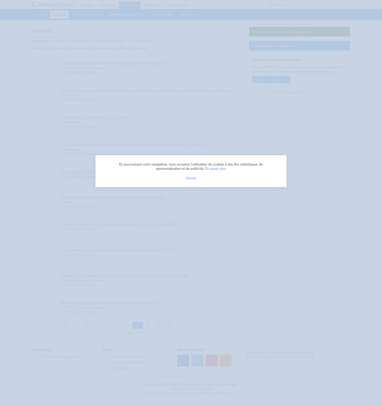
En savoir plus (215, 168)
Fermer (191, 178)
